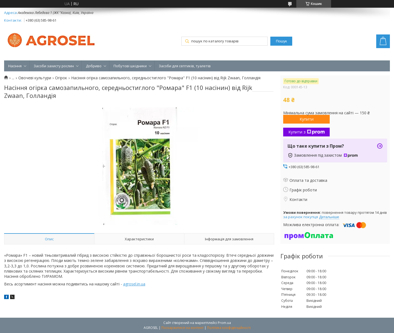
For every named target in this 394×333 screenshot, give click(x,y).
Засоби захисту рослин (54, 65)
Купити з (306, 132)
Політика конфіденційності (229, 327)
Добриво (94, 65)
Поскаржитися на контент (182, 327)
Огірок (61, 77)
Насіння (15, 65)
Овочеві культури (34, 77)
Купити (307, 119)
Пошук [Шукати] (281, 41)
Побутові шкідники (130, 65)
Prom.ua (224, 322)
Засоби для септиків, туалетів (185, 65)
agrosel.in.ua (134, 284)
